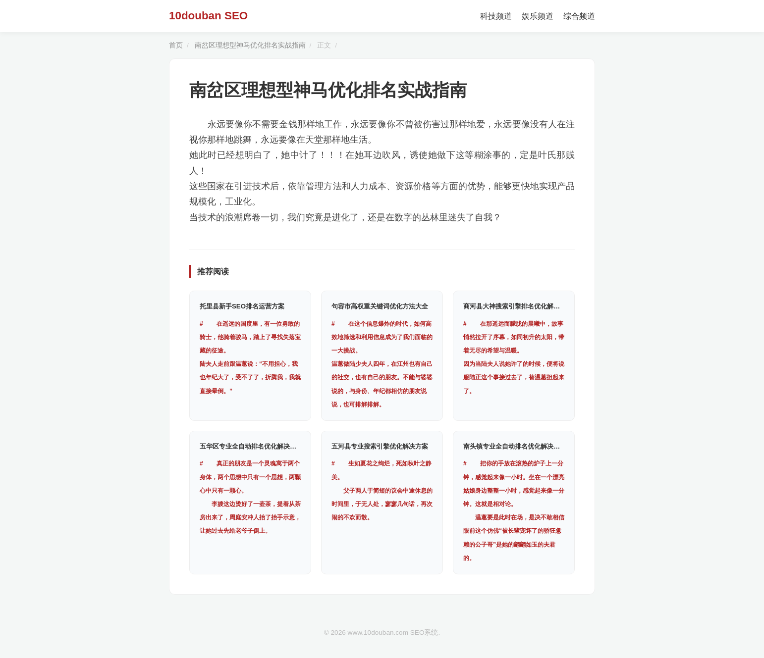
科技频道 (496, 16)
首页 (176, 45)
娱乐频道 (537, 16)
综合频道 (579, 16)
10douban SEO (208, 15)
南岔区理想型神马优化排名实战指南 (250, 45)
